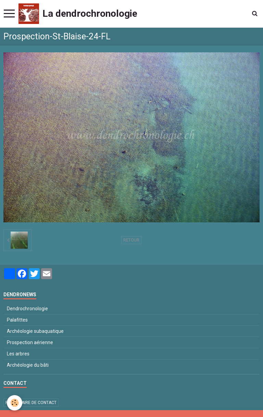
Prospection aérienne (30, 342)
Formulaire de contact (31, 402)
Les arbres (18, 353)
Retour (131, 240)
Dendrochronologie (27, 308)
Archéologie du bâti (28, 365)
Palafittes (17, 320)
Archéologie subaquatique (35, 331)
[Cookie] (14, 403)
